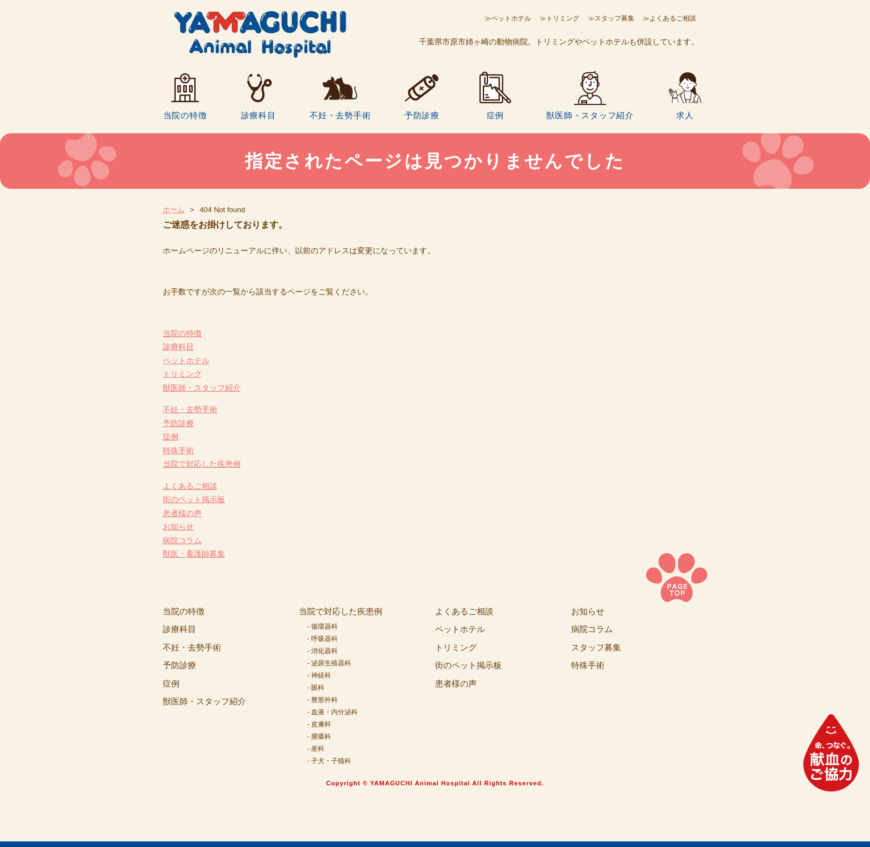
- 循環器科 (322, 626)
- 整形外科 (322, 700)
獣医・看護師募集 (194, 553)
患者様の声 (182, 513)
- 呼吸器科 (322, 639)
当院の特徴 (185, 115)
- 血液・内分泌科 (332, 712)
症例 (495, 115)
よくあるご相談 (190, 486)
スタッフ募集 (596, 647)
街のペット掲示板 (194, 499)
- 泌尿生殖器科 (329, 663)
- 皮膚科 (319, 724)
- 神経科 (319, 675)
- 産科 (315, 749)
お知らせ (178, 526)
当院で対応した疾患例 (202, 463)
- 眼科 (315, 687)
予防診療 (421, 115)
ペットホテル (186, 360)
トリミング (182, 373)
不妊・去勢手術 (340, 115)
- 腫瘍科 (319, 736)
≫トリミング (559, 18)
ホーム (173, 210)
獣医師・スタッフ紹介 (590, 115)
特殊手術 (178, 450)
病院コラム (182, 540)
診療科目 (258, 115)
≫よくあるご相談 (669, 18)
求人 (685, 115)
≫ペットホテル (507, 18)
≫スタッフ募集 (611, 18)
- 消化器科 (322, 651)
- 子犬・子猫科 (329, 761)
